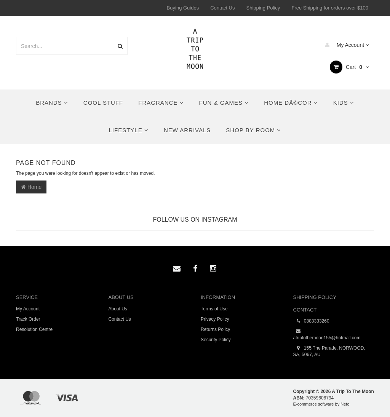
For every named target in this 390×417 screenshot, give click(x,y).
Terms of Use (214, 309)
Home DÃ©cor (291, 102)
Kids (343, 102)
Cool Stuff (103, 102)
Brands (52, 102)
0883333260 (311, 321)
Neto (344, 404)
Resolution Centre (34, 329)
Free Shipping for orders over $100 (329, 8)
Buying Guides (183, 8)
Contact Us (222, 8)
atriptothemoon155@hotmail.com (327, 334)
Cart (349, 67)
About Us (118, 309)
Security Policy (216, 339)
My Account (345, 44)
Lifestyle (129, 130)
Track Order (28, 319)
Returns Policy (215, 329)
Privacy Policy (215, 319)
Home (31, 187)
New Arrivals (187, 130)
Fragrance (161, 102)
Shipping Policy (263, 8)
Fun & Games (224, 102)
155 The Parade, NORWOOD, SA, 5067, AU (329, 351)
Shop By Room (253, 130)
